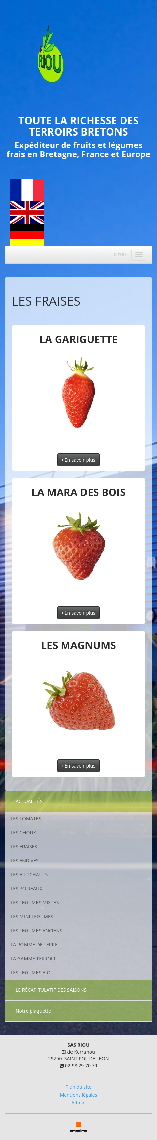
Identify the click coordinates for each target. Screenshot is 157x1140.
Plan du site (79, 1087)
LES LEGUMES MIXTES (35, 902)
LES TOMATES (26, 818)
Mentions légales (78, 1095)
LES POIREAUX (26, 888)
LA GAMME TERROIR (33, 958)
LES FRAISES (24, 846)
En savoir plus (78, 459)
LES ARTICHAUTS (29, 874)
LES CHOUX (23, 832)
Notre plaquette (33, 1011)
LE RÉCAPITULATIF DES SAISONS (51, 990)
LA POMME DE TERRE (34, 944)
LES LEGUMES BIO (30, 972)
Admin (78, 1102)
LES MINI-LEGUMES (32, 916)
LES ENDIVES (25, 860)
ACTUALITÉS (29, 801)
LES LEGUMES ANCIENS (36, 930)
